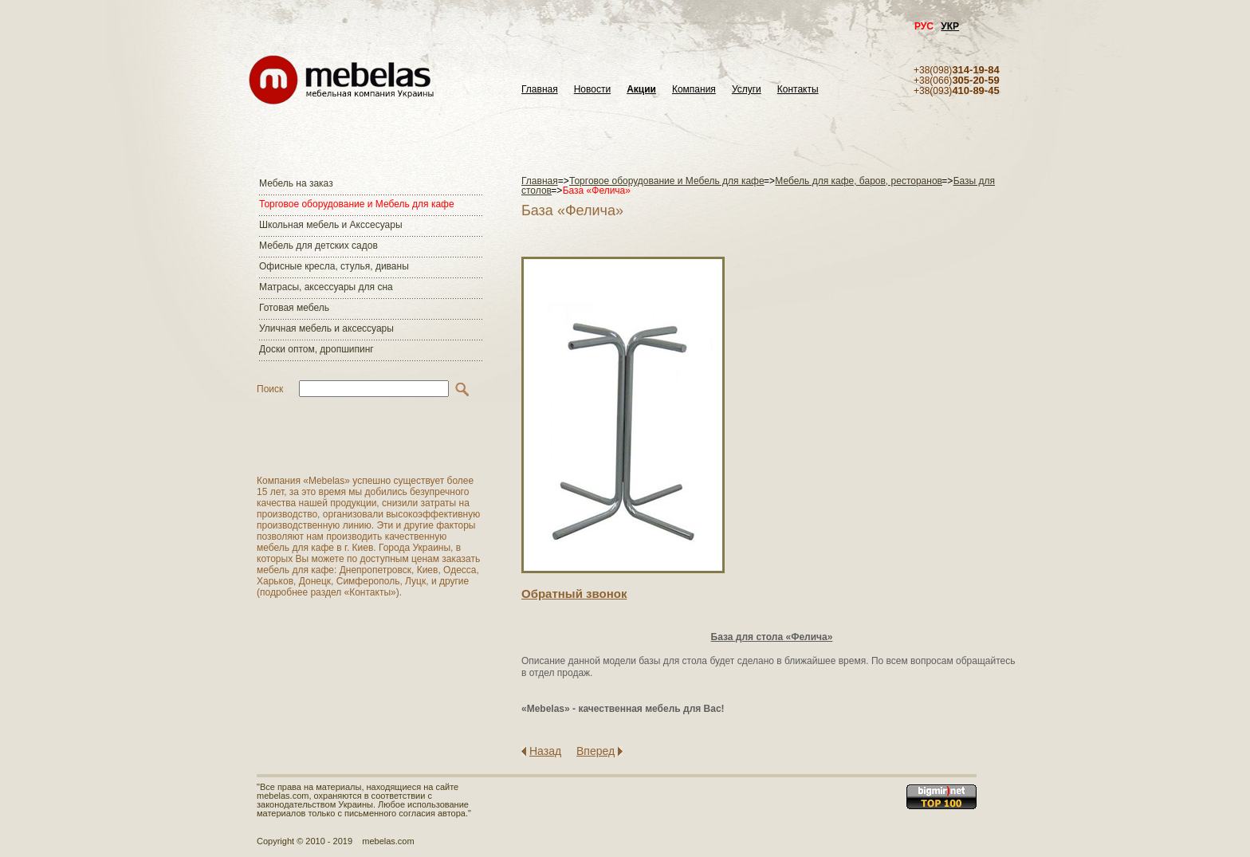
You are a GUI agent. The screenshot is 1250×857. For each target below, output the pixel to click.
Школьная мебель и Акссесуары (331, 224)
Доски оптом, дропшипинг (316, 349)
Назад (545, 751)
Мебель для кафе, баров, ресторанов (858, 181)
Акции (641, 90)
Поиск (270, 389)
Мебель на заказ (296, 183)
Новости (592, 90)
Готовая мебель (294, 307)
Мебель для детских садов (318, 245)
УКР (950, 26)
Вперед (595, 751)
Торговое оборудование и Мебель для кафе (356, 204)
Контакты (798, 90)
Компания (694, 90)
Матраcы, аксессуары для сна (326, 287)
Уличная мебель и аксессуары (326, 328)
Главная (539, 90)
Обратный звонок (574, 593)
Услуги (746, 90)
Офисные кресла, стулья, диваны (334, 266)
